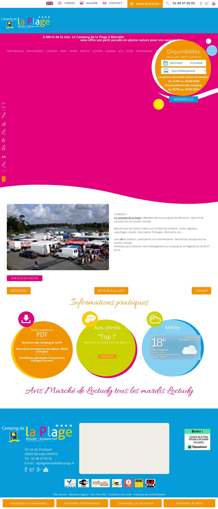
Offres (73, 51)
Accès (129, 51)
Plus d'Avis (107, 356)
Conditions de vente (119, 494)
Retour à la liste (111, 291)
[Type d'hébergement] (183, 71)
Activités (97, 51)
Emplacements (35, 51)
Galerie (92, 3)
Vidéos (69, 3)
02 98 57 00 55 (184, 3)
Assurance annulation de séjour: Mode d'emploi (42, 350)
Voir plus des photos (24, 278)
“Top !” (107, 336)
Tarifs (63, 51)
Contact (115, 3)
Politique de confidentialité (149, 494)
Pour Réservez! (144, 51)
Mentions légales (79, 494)
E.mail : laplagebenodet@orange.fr (49, 463)
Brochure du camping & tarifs (42, 342)
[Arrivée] (176, 63)
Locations (51, 51)
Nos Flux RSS (98, 494)
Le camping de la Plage (127, 217)
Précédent (18, 291)
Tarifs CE (85, 51)
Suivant (201, 291)
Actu (121, 51)
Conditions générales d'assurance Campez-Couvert (42, 359)
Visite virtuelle (15, 51)
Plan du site (60, 494)
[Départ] (197, 63)
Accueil (5, 103)
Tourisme (110, 51)
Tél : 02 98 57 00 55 (38, 458)
